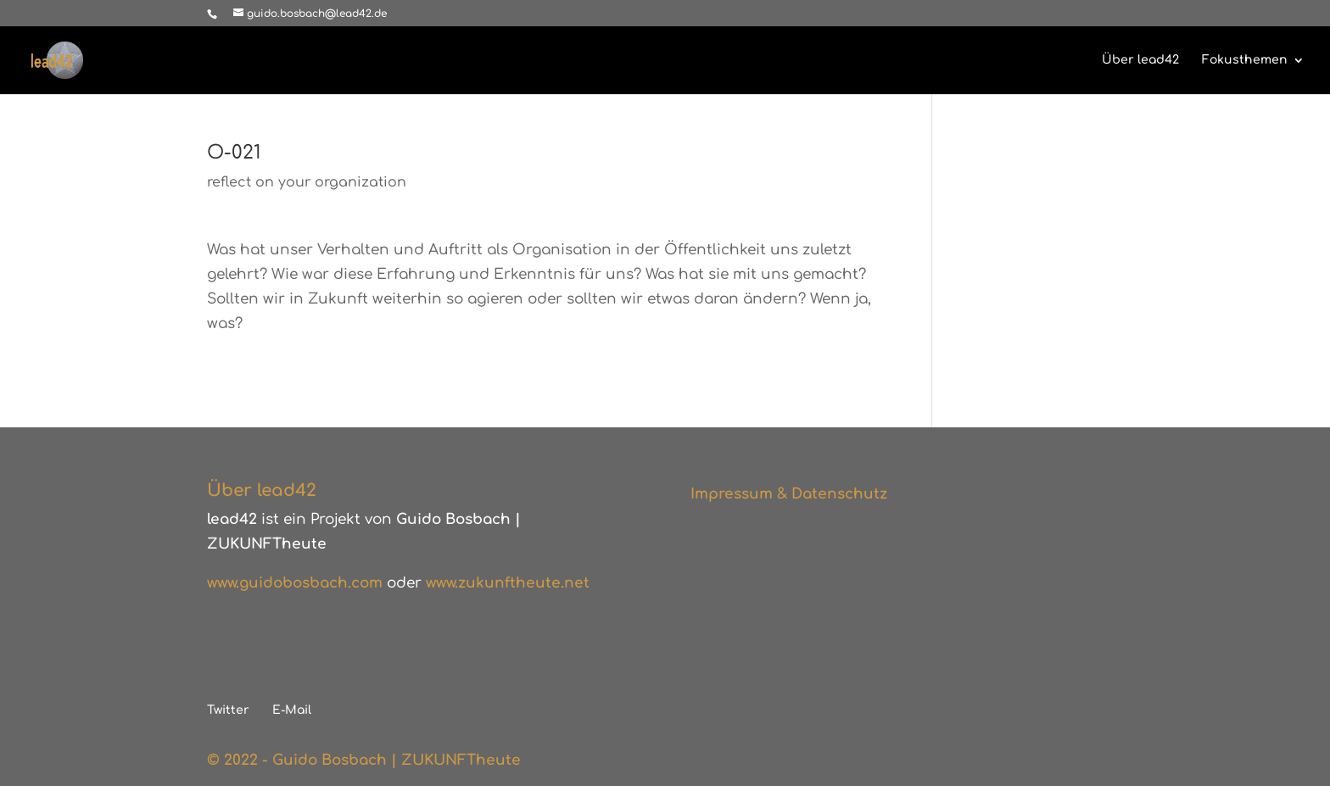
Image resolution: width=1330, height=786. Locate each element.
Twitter (228, 710)
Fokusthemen (1245, 60)
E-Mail (291, 710)
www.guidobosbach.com (295, 583)
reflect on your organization (306, 182)
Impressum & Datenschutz (788, 494)
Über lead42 (1140, 60)
